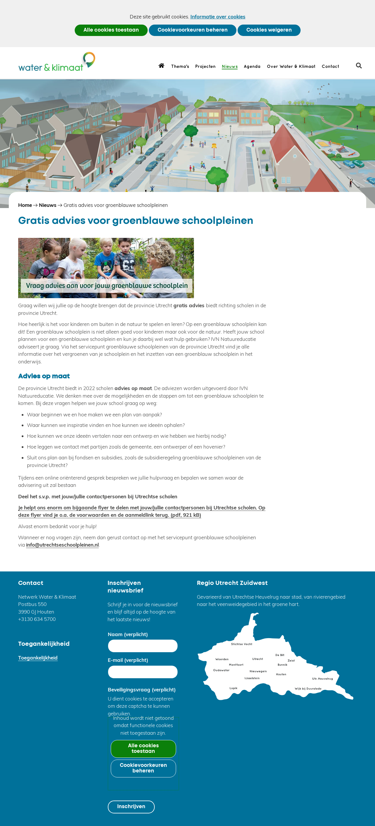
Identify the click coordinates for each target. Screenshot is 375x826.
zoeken (361, 68)
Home (161, 65)
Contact (330, 67)
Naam (128, 634)
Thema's (180, 67)
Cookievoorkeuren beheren (193, 30)
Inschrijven (131, 806)
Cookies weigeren (269, 30)
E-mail (128, 660)
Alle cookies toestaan (111, 30)
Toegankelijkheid (38, 658)
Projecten (205, 67)
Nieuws (230, 67)
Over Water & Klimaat (291, 67)
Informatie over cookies (218, 16)
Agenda (252, 67)
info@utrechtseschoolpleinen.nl (62, 545)
